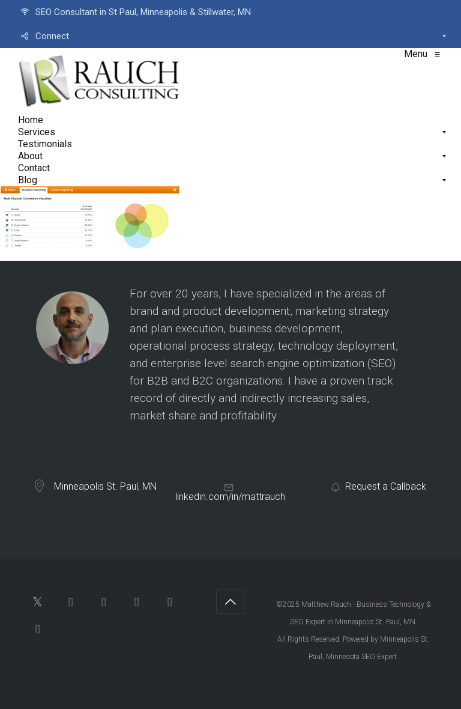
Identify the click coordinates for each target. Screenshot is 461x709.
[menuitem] (230, 12)
